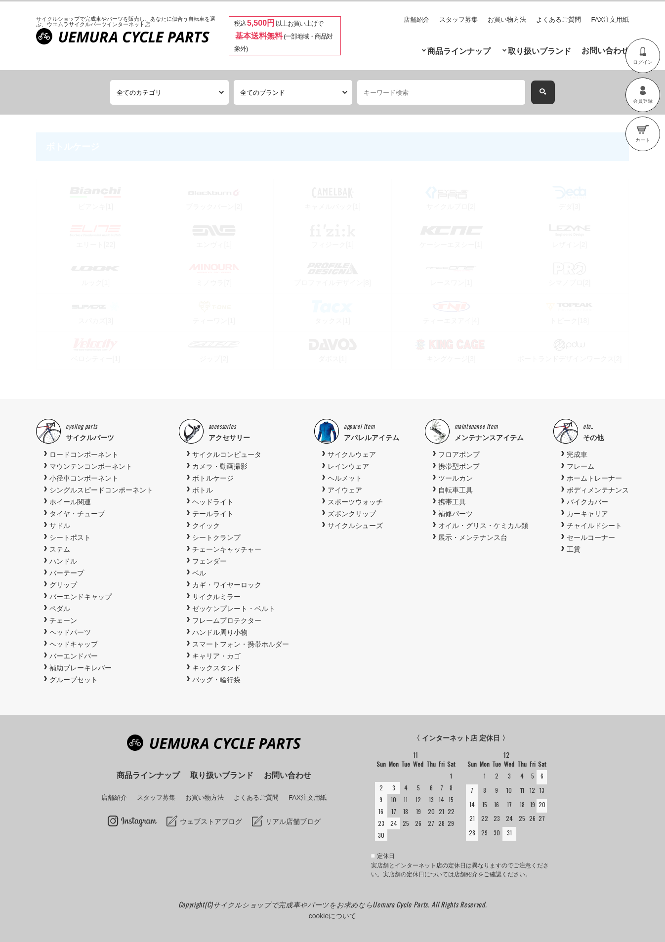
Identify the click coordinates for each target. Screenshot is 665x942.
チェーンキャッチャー (226, 549)
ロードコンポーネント (84, 454)
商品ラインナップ (459, 51)
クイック (206, 525)
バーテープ (66, 573)
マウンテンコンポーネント (90, 466)
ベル (199, 573)
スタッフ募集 (458, 19)
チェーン (63, 620)
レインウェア (348, 466)
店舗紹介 (416, 19)
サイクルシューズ (355, 525)
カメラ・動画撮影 (220, 466)
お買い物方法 (507, 19)
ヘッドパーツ (70, 632)
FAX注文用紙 (610, 19)
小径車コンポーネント (84, 478)
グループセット (73, 679)
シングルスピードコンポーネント (101, 490)
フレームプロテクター (226, 620)
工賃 (574, 549)
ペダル (59, 608)
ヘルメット (345, 478)
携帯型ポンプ (459, 466)
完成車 (577, 454)
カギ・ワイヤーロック (226, 584)
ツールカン (455, 478)
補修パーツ (455, 513)
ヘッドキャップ (73, 644)
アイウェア (345, 490)
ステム (59, 549)
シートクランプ (216, 537)
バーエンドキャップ (80, 596)
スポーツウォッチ (355, 501)
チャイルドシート (594, 525)
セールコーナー (591, 537)
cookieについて (332, 916)
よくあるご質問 (558, 19)
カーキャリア (587, 513)
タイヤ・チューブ (77, 513)
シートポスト (70, 537)
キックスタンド (216, 667)
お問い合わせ (605, 50)
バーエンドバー (73, 656)
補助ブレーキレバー (80, 667)
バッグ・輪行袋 (216, 679)
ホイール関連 (70, 501)
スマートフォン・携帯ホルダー (240, 644)
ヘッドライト (213, 501)
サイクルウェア (352, 454)
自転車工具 (455, 490)
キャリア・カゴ (216, 656)
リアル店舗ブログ (293, 821)
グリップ (63, 584)
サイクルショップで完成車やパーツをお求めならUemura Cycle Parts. (322, 904)
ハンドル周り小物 (220, 632)
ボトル (202, 490)
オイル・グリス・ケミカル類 (483, 525)
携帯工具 (452, 501)
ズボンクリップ (352, 513)
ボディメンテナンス (598, 490)
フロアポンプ (459, 454)
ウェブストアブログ (211, 821)
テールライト (213, 513)
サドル (59, 525)
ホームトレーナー (594, 478)
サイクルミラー (216, 596)
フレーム (580, 466)
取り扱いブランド (539, 51)
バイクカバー (587, 501)
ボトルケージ (213, 478)
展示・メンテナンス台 (472, 537)
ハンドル (63, 561)
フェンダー (209, 561)
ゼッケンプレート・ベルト (233, 608)
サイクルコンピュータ (226, 454)
